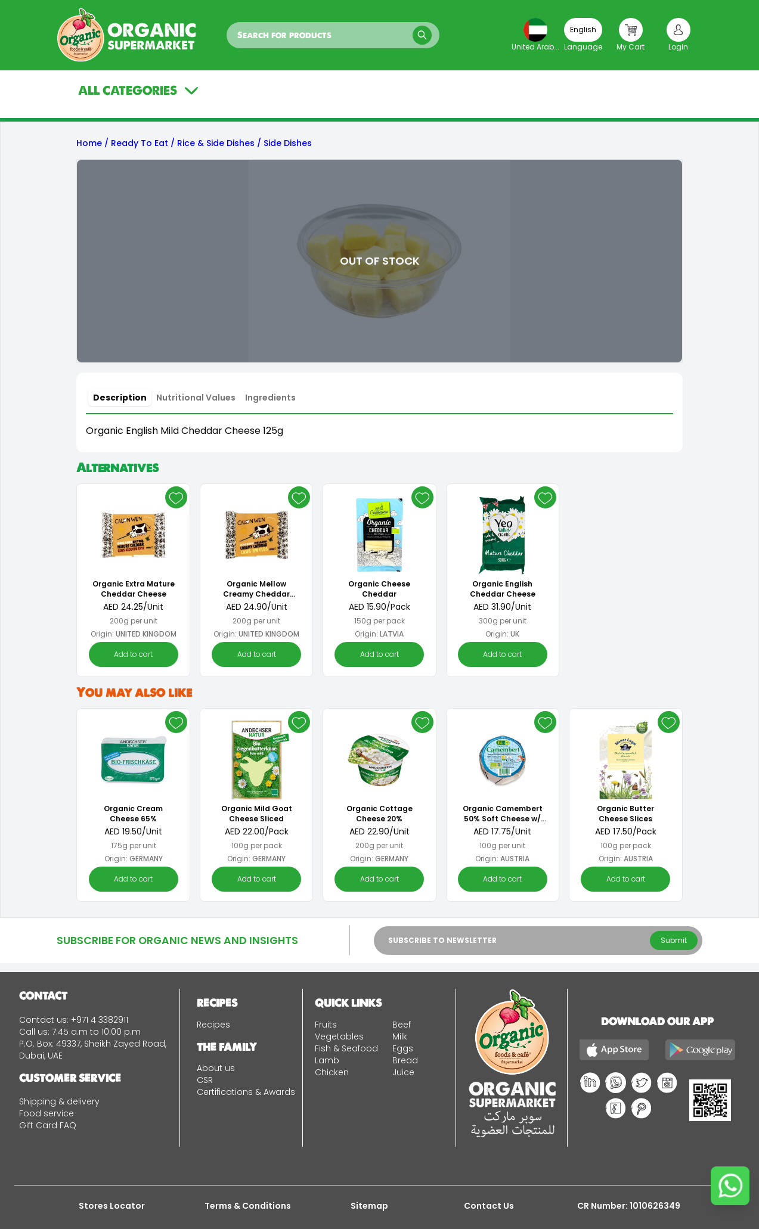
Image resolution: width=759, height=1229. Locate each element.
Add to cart (133, 654)
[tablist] (194, 397)
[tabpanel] (379, 431)
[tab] (119, 397)
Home (89, 143)
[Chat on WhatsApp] (730, 1185)
